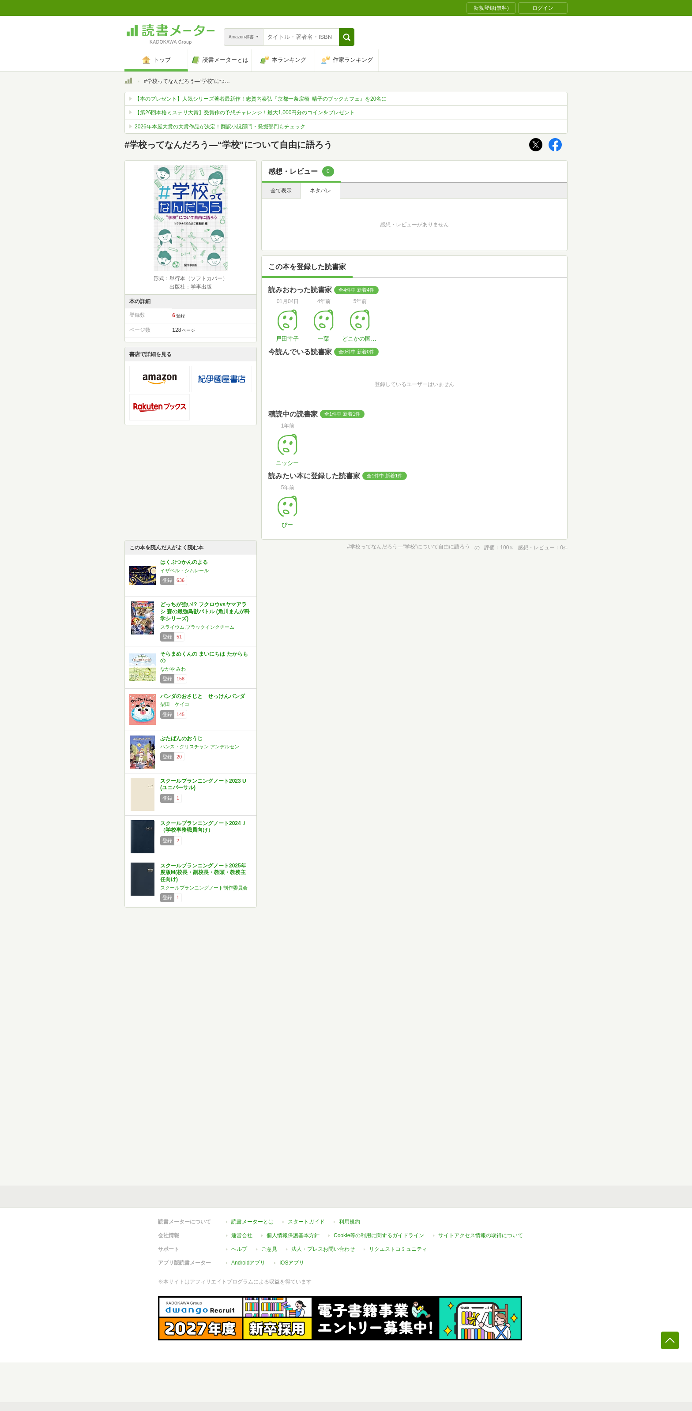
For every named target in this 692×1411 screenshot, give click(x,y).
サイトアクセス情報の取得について (480, 1235)
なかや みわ (173, 669)
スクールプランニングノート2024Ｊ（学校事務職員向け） (203, 826)
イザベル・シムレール (184, 570)
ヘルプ (239, 1249)
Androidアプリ (248, 1262)
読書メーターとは (252, 1221)
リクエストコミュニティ (398, 1249)
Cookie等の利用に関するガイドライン (379, 1235)
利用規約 (349, 1221)
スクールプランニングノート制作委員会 (204, 887)
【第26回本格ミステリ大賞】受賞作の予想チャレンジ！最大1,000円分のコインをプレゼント (245, 112)
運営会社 (241, 1235)
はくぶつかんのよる (184, 562)
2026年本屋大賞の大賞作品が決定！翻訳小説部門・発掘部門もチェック (220, 127)
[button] (346, 37)
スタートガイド (306, 1221)
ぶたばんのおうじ (181, 739)
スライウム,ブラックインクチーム (197, 627)
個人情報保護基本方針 (293, 1235)
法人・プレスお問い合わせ (323, 1249)
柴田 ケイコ (174, 704)
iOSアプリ (291, 1262)
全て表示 (281, 191)
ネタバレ (320, 191)
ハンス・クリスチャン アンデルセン (199, 746)
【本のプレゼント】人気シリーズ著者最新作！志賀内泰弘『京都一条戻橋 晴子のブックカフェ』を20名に (261, 99)
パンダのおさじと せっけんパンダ (202, 696)
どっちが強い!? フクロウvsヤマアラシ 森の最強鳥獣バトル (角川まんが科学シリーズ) (205, 611)
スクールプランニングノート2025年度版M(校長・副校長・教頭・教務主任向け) (203, 872)
